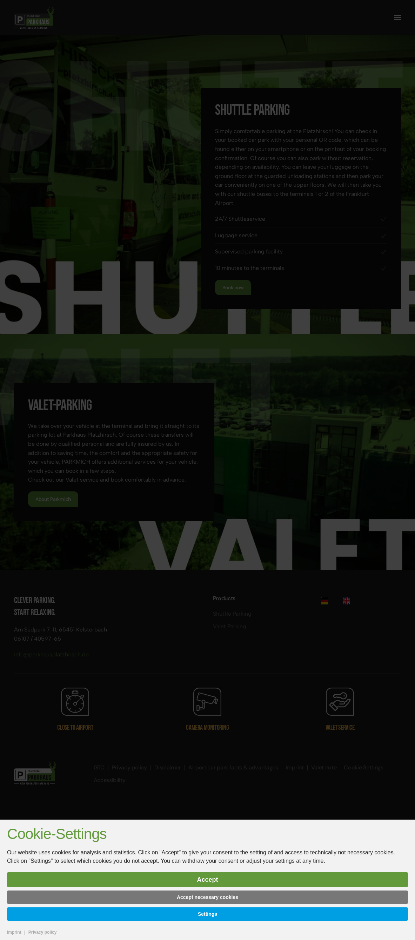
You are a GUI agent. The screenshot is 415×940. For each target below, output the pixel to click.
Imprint (14, 932)
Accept (207, 879)
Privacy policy (42, 932)
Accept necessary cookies (207, 897)
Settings (207, 914)
